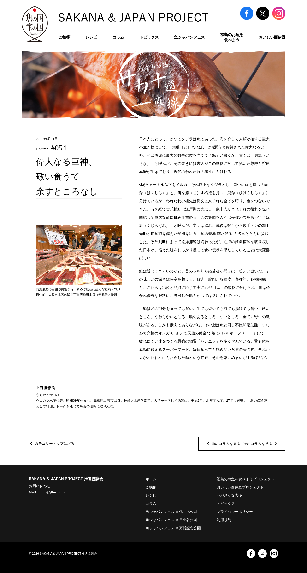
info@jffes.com (53, 492)
